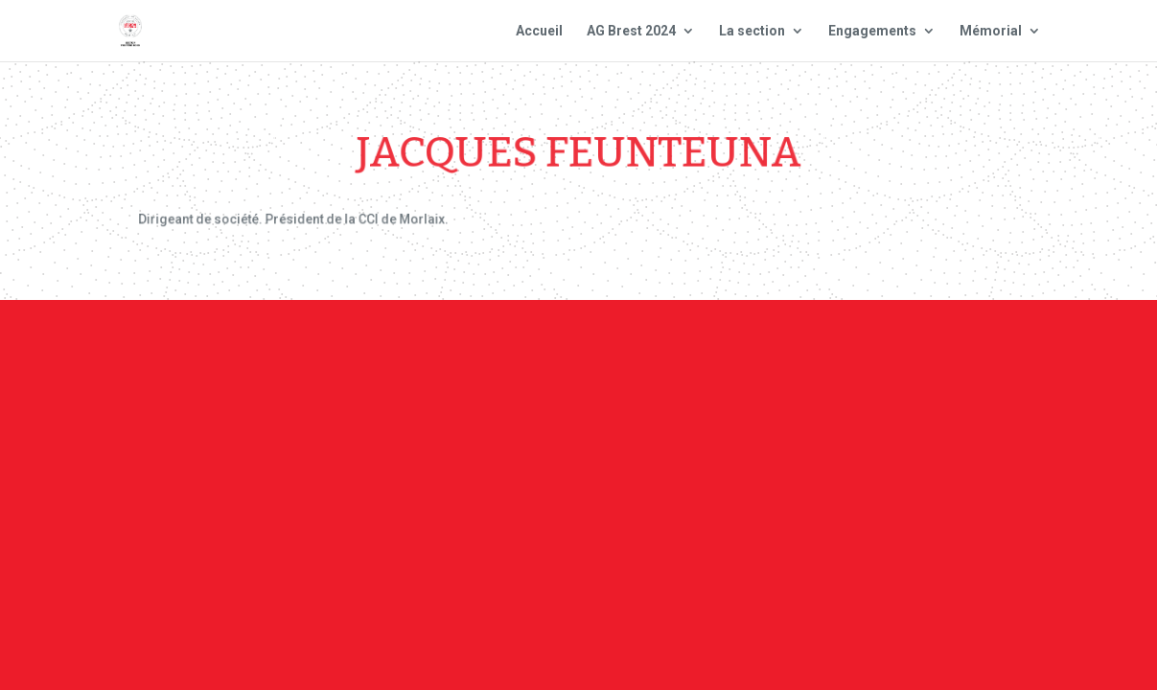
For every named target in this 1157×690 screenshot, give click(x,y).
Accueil (539, 31)
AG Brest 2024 (631, 31)
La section (752, 31)
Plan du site (821, 346)
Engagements (872, 31)
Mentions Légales (681, 346)
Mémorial (991, 31)
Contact (557, 346)
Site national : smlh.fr (979, 346)
